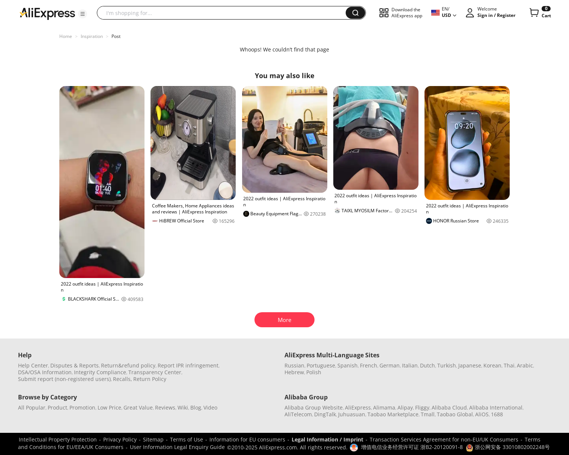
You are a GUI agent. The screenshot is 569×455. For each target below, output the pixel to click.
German (389, 365)
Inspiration (92, 36)
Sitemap (153, 439)
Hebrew (294, 372)
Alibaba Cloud (449, 407)
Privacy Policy (120, 439)
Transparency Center (154, 372)
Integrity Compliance (100, 372)
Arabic (525, 365)
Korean (492, 365)
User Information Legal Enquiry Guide (177, 446)
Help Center (33, 365)
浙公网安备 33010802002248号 (508, 446)
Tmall (428, 414)
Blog (195, 407)
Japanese (469, 365)
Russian (294, 365)
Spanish (347, 365)
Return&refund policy (128, 365)
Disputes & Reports (74, 365)
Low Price (109, 407)
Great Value (138, 407)
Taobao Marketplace (392, 414)
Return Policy (149, 378)
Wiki (183, 407)
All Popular (31, 407)
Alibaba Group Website (313, 407)
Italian (410, 365)
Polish (313, 372)
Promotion (82, 407)
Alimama (384, 407)
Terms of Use (186, 439)
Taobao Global (455, 414)
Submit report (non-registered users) (64, 378)
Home (65, 36)
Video (210, 407)
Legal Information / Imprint (327, 439)
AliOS (482, 414)
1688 (497, 414)
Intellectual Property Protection (58, 439)
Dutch (427, 365)
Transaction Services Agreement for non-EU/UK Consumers (444, 439)
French (368, 365)
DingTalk (325, 414)
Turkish (446, 365)
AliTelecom (298, 414)
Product (57, 407)
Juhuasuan (351, 414)
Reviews (165, 407)
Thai (509, 365)
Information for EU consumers (247, 439)
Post (115, 36)
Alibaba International (495, 407)
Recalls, (122, 378)
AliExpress (358, 407)
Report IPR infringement (188, 365)
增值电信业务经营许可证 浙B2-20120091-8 (412, 446)
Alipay (405, 407)
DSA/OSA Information (45, 372)
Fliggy (422, 407)
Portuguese (321, 365)
